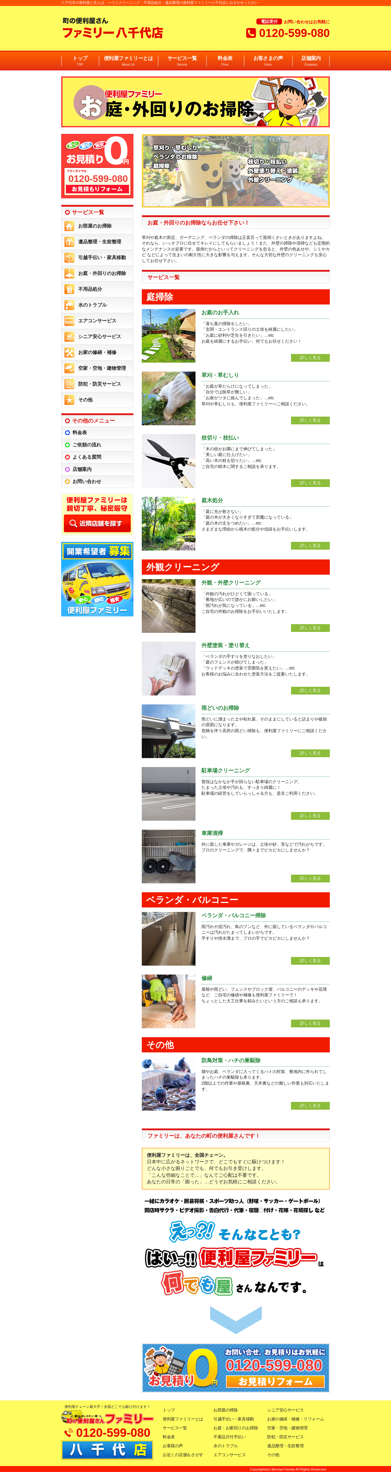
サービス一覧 (182, 61)
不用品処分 (90, 289)
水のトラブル (92, 304)
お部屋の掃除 (225, 1410)
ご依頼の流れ (87, 444)
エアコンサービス (97, 320)
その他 (85, 399)
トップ (80, 61)
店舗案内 (311, 61)
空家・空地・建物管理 (102, 368)
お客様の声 (173, 1445)
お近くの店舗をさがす (183, 1454)
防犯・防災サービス (99, 383)
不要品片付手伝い (229, 1436)
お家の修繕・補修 (97, 352)
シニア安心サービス (99, 336)
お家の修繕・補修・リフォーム (295, 1419)
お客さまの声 (268, 61)
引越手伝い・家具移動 (102, 257)
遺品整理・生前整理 (99, 241)
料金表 (225, 61)
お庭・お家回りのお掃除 (235, 1427)
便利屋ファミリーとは (128, 61)
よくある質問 (87, 457)
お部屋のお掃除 (95, 225)
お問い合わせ (87, 481)
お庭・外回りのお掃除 (102, 273)
